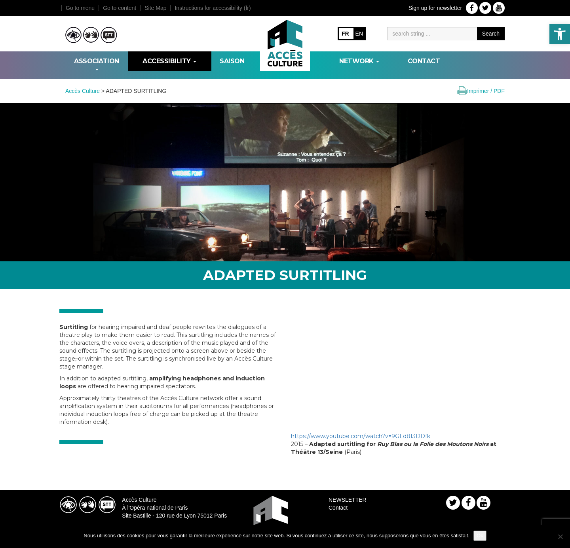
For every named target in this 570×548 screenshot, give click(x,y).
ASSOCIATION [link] (96, 63)
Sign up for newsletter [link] (435, 8)
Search (491, 33)
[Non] (560, 536)
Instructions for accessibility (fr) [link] (213, 8)
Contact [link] (424, 61)
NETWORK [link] (359, 61)
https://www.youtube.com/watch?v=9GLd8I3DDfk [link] (360, 436)
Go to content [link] (119, 8)
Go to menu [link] (80, 8)
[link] (559, 34)
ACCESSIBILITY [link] (169, 61)
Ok (480, 536)
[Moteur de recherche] (432, 33)
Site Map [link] (155, 8)
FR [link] (345, 33)
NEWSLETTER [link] (348, 500)
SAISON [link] (232, 61)
